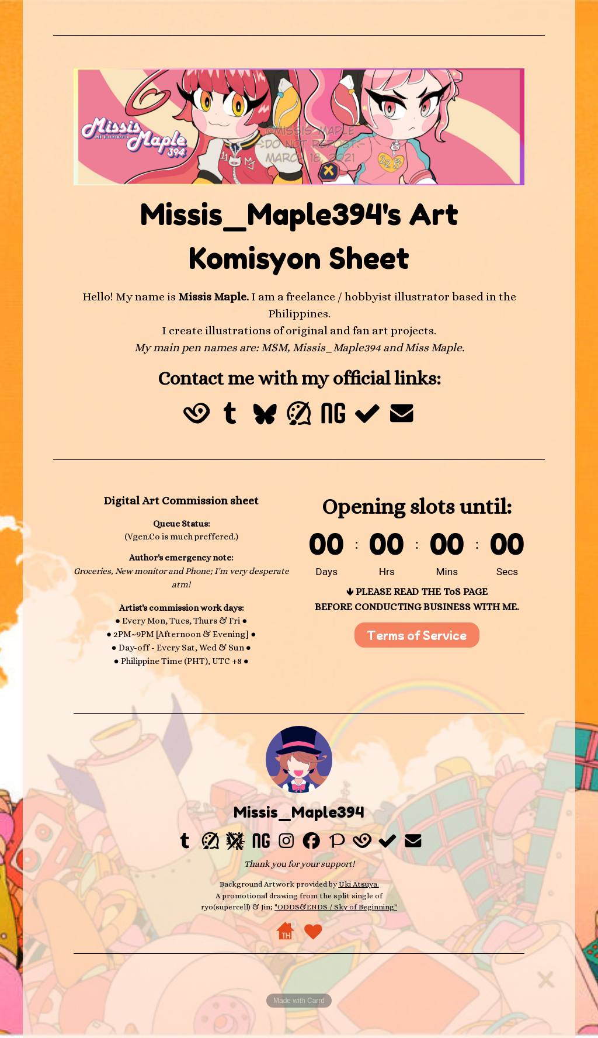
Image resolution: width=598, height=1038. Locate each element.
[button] (196, 413)
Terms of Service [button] (417, 635)
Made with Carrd (299, 1001)
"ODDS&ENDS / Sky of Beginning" (335, 906)
